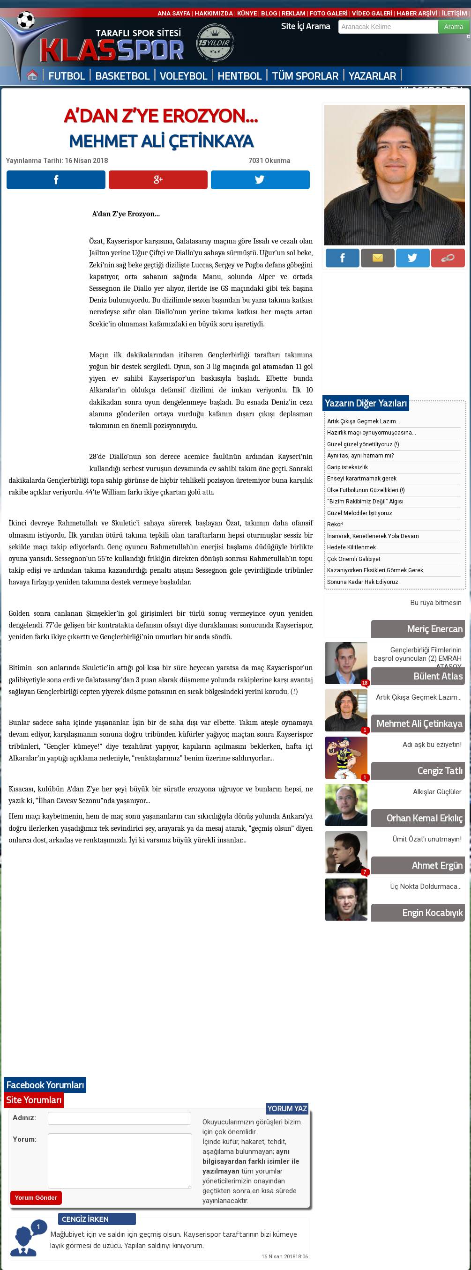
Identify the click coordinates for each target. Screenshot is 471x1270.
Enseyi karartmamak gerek (361, 478)
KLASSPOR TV (431, 91)
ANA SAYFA (174, 13)
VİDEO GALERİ (372, 13)
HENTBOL (239, 76)
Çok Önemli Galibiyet (354, 559)
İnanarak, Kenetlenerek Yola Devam (373, 536)
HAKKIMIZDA (213, 13)
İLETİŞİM (454, 13)
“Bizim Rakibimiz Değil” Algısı (365, 501)
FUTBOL (66, 76)
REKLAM (294, 13)
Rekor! (335, 524)
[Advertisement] (47, 332)
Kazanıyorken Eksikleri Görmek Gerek (375, 570)
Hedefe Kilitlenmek (351, 547)
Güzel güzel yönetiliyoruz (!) (363, 444)
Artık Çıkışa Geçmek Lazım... (363, 421)
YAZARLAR (372, 76)
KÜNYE (247, 13)
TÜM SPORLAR (305, 76)
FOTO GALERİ (329, 13)
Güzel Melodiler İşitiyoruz (359, 513)
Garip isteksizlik (347, 467)
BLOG (269, 13)
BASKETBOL (122, 76)
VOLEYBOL (183, 76)
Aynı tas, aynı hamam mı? (360, 455)
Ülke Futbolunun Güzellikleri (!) (366, 490)
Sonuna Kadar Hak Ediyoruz (362, 582)
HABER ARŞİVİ (417, 13)
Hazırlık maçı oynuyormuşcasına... (371, 432)
